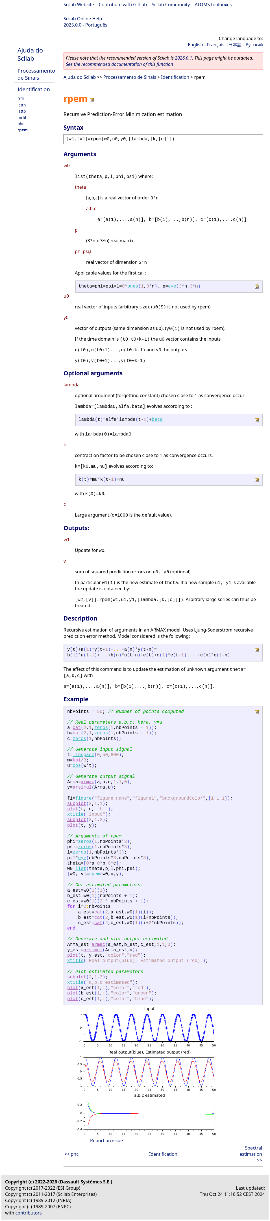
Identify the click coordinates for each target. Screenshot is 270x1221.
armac (87, 782)
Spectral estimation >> (250, 1154)
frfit (21, 98)
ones (132, 286)
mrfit (22, 117)
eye (172, 286)
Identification (34, 89)
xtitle (75, 814)
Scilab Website (79, 4)
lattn (22, 105)
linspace (83, 755)
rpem (23, 129)
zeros (101, 727)
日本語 (235, 45)
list (80, 868)
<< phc (71, 1154)
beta (157, 419)
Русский (254, 45)
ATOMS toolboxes (213, 4)
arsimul (82, 787)
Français (216, 45)
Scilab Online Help (83, 19)
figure (83, 798)
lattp (22, 111)
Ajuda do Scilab (30, 54)
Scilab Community (171, 4)
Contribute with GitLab (123, 4)
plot (72, 809)
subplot (76, 803)
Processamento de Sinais (36, 74)
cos (77, 765)
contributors (29, 1213)
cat (77, 727)
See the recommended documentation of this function (119, 64)
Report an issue (106, 1140)
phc (21, 123)
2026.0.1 (183, 58)
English (195, 45)
